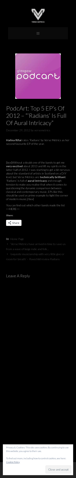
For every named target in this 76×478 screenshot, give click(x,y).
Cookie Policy (13, 461)
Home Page (17, 239)
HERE (12, 209)
